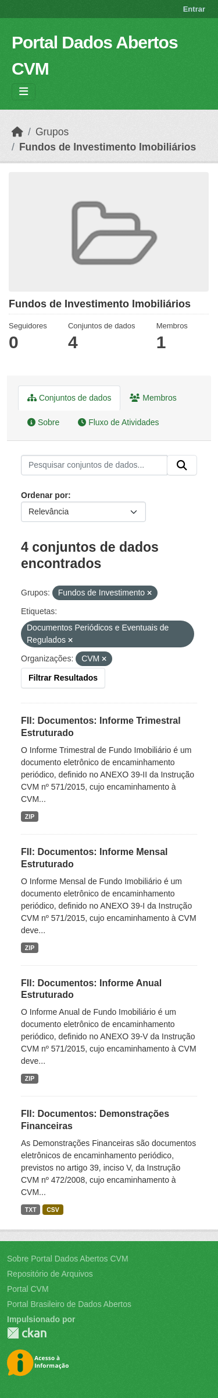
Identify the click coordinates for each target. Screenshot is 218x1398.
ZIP (29, 816)
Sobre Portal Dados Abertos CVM (67, 1258)
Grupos (52, 132)
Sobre (43, 422)
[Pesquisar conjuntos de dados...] (94, 465)
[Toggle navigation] (23, 91)
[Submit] (182, 465)
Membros (153, 397)
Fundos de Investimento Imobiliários (107, 147)
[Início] (17, 132)
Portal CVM (28, 1289)
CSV (53, 1209)
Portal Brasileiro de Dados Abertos (69, 1304)
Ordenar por (44, 495)
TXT (31, 1209)
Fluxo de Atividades (118, 422)
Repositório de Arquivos (50, 1273)
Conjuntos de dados (69, 397)
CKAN (27, 1333)
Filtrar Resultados (63, 677)
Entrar (194, 9)
